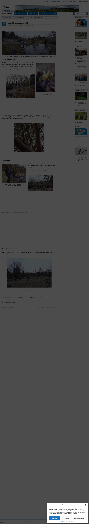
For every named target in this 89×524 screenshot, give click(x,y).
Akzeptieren (54, 518)
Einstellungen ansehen (80, 518)
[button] (86, 505)
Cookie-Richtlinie (64, 521)
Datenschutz (71, 521)
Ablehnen (66, 518)
